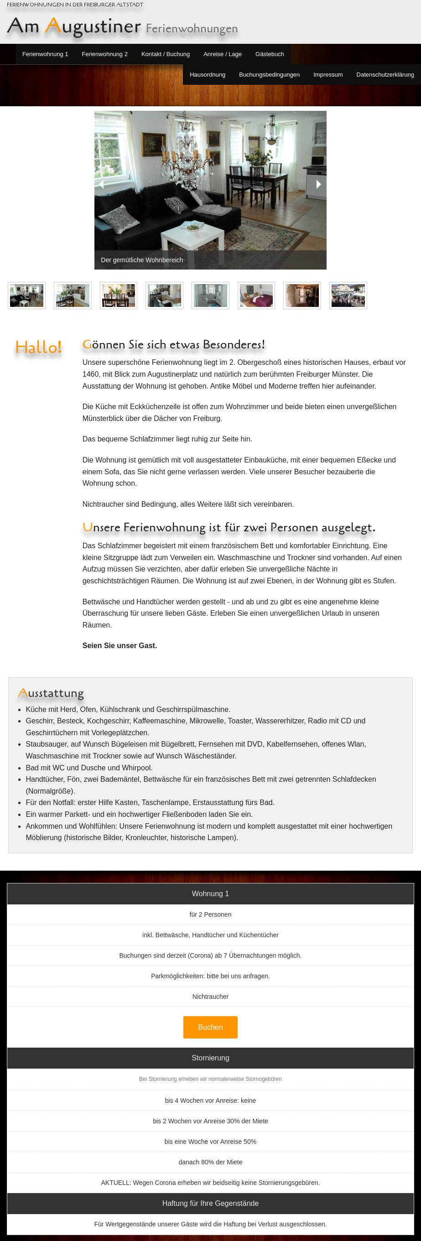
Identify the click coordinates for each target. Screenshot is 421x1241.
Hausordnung (207, 74)
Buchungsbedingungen (269, 74)
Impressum (328, 74)
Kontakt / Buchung (165, 54)
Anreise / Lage (222, 54)
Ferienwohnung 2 (104, 54)
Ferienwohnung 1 (45, 54)
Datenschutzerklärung (385, 74)
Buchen (210, 1027)
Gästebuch (269, 54)
